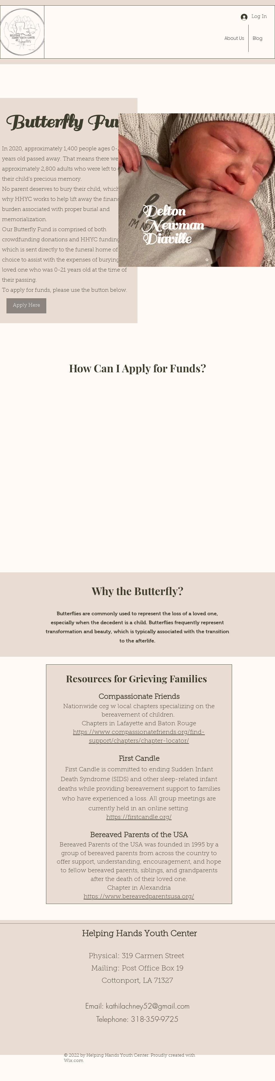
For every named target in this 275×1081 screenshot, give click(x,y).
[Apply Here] (26, 305)
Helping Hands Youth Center (139, 934)
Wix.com (73, 1061)
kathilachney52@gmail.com (148, 1006)
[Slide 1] (207, 260)
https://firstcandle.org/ (139, 817)
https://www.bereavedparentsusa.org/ (139, 897)
